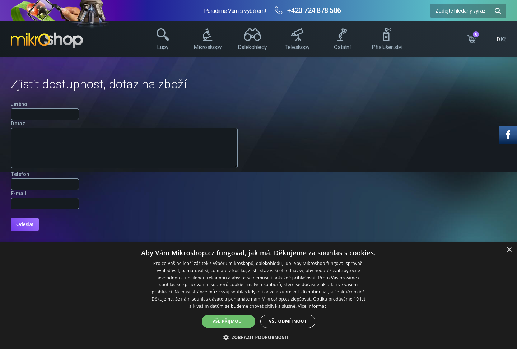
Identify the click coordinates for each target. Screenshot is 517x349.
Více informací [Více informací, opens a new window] (313, 306)
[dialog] (258, 295)
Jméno (19, 104)
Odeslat (24, 224)
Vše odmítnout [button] (288, 321)
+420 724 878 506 (314, 10)
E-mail (18, 193)
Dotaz (18, 123)
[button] (259, 337)
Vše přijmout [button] (228, 321)
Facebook (508, 135)
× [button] (509, 250)
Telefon (20, 174)
